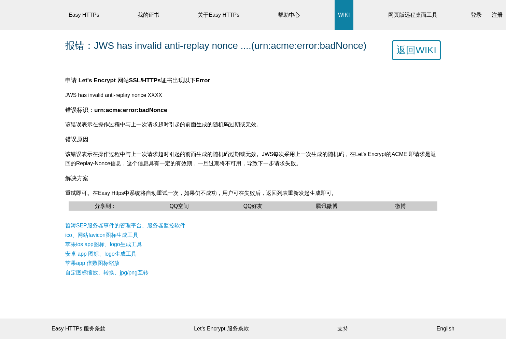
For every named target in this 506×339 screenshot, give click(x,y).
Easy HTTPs (84, 15)
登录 (476, 15)
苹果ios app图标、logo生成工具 (103, 244)
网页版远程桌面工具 (412, 15)
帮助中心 (289, 15)
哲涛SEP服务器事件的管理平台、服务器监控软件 (125, 225)
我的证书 (148, 15)
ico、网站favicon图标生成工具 (101, 235)
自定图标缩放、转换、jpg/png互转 (107, 273)
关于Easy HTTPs (218, 15)
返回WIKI (416, 50)
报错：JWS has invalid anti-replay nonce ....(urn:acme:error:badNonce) (215, 45)
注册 (497, 15)
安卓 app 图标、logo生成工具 (101, 254)
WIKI (344, 15)
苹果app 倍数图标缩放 (92, 263)
